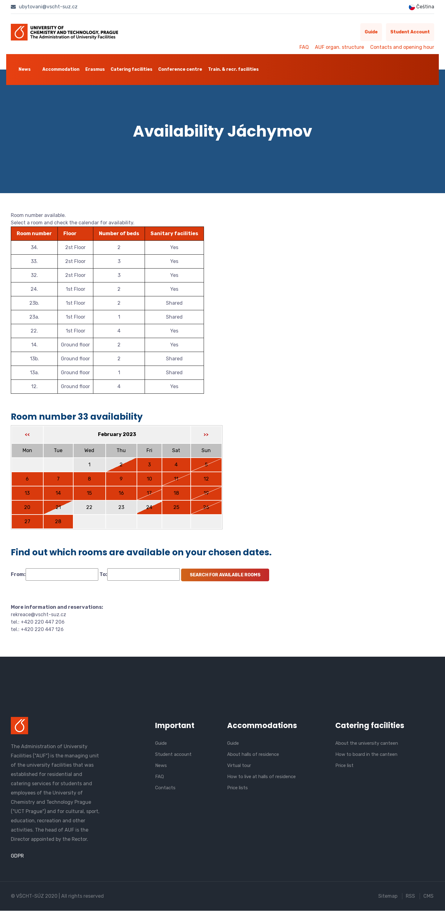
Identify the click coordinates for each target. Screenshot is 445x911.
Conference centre (180, 69)
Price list (344, 765)
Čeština (421, 7)
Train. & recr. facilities (233, 69)
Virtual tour (239, 765)
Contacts (165, 787)
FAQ (304, 47)
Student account (409, 32)
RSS (410, 896)
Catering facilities (131, 69)
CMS (429, 896)
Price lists (237, 787)
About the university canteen (366, 743)
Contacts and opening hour (402, 47)
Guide (366, 32)
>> (206, 435)
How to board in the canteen (366, 754)
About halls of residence (253, 754)
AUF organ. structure (339, 47)
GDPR (17, 856)
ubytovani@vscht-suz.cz (44, 7)
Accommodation (60, 69)
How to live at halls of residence (261, 776)
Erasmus (95, 69)
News (25, 69)
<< (27, 435)
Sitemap (387, 896)
